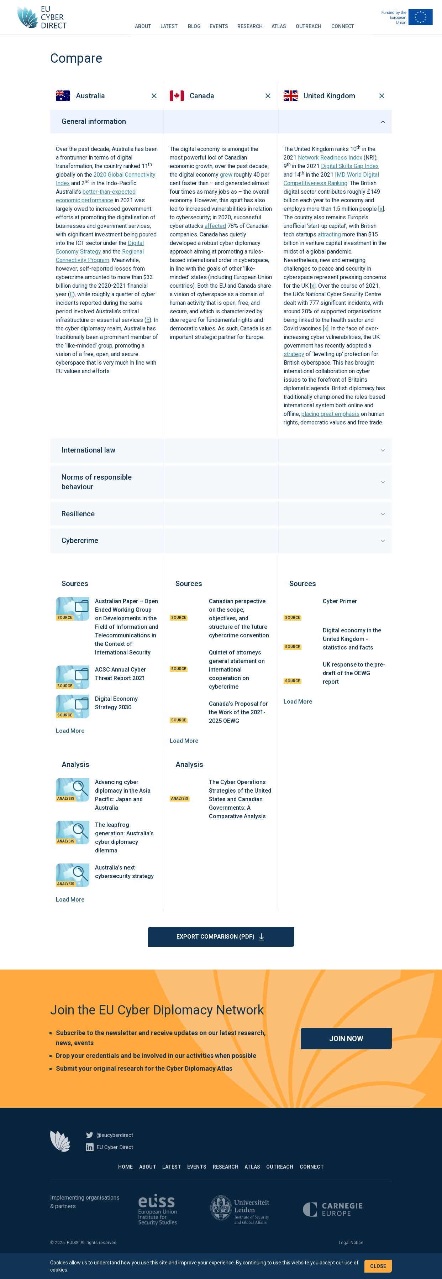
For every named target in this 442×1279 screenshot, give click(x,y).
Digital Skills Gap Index (350, 177)
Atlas (279, 23)
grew (226, 185)
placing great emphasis (330, 425)
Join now (346, 1049)
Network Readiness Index (330, 168)
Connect (342, 23)
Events (219, 23)
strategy (294, 365)
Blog (194, 23)
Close (378, 1266)
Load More (70, 741)
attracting (329, 245)
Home (102, 1177)
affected (215, 237)
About (143, 23)
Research (250, 23)
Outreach (308, 23)
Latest (169, 23)
